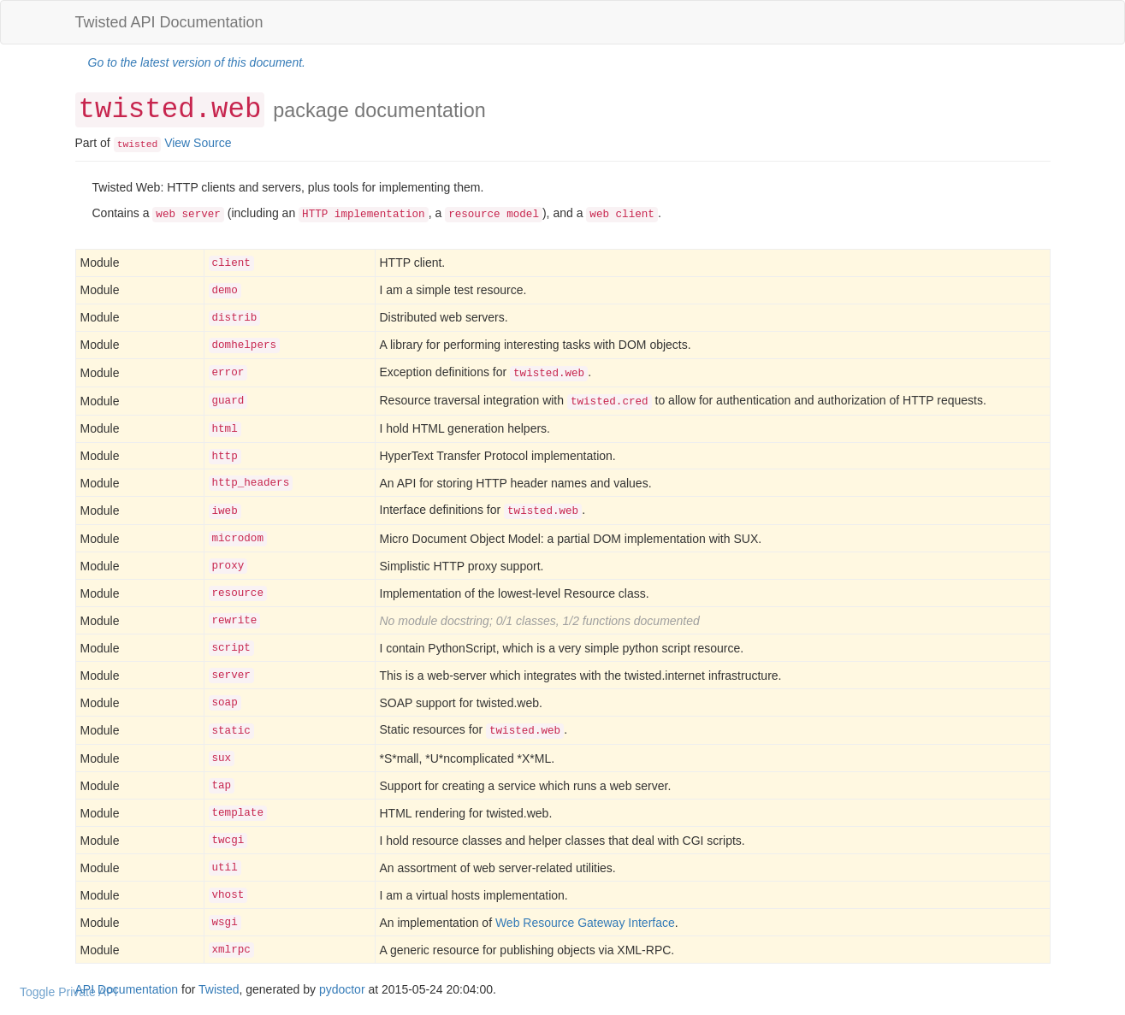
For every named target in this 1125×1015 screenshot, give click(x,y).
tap (222, 786)
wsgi (225, 923)
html (225, 429)
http (225, 457)
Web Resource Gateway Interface (585, 922)
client (231, 263)
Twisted (218, 989)
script (231, 648)
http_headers (251, 483)
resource (237, 593)
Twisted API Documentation (169, 22)
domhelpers (244, 345)
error (228, 373)
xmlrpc (231, 950)
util (225, 868)
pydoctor (342, 989)
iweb (225, 511)
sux (222, 758)
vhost (228, 895)
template (237, 813)
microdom (237, 539)
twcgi (228, 841)
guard (228, 401)
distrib (235, 318)
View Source (197, 143)
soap (225, 703)
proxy (228, 566)
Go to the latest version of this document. (196, 62)
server (231, 676)
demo (225, 291)
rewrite (235, 621)
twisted (137, 144)
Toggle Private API (68, 992)
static (231, 731)
